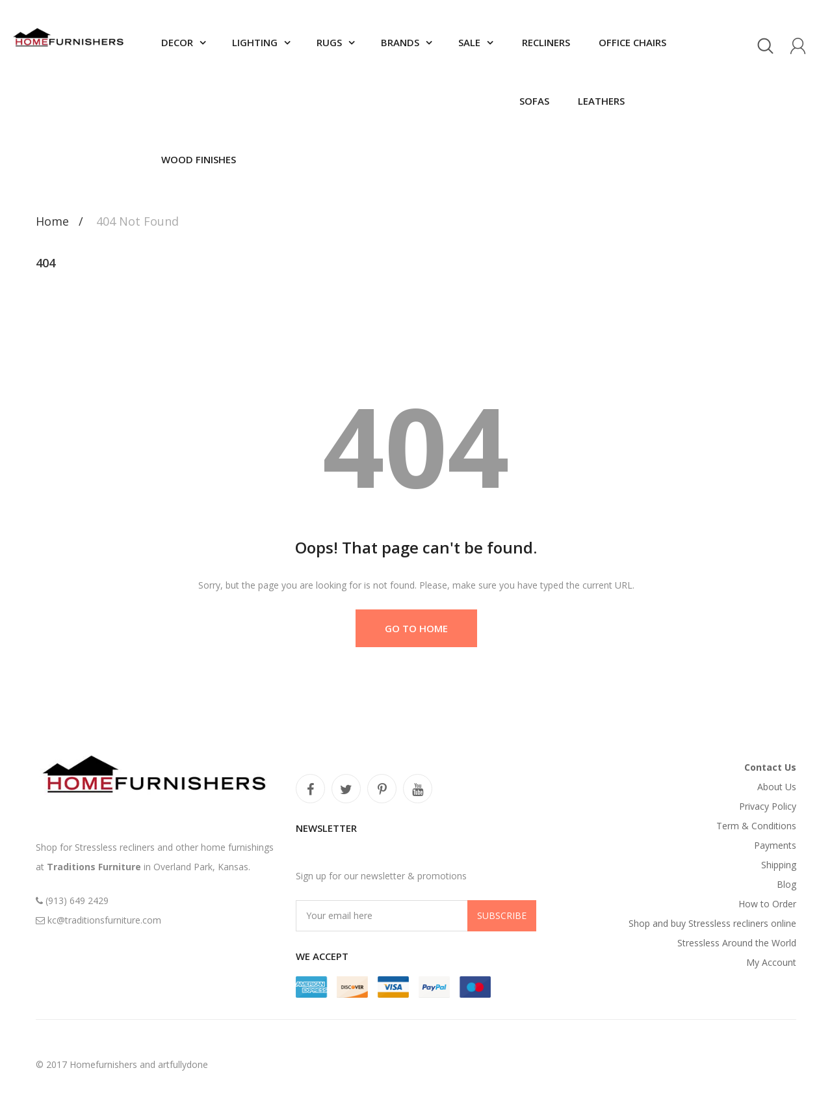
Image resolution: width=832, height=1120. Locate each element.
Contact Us (770, 767)
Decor (177, 42)
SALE (469, 42)
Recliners (544, 42)
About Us (776, 786)
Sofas (534, 100)
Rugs (329, 42)
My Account (771, 962)
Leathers (600, 100)
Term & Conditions (756, 826)
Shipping (778, 865)
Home (52, 221)
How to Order (767, 904)
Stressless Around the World (736, 943)
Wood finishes (198, 159)
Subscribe (501, 915)
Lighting (255, 42)
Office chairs (631, 42)
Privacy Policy (767, 806)
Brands (400, 42)
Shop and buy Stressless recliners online (712, 923)
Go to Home (416, 628)
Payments (775, 845)
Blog (786, 884)
